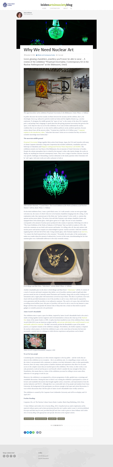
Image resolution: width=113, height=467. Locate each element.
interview (84, 232)
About (65, 8)
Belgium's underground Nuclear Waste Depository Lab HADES (61, 147)
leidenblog (56, 5)
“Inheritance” (72, 290)
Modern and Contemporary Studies (46, 55)
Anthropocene (29, 418)
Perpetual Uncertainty (31, 142)
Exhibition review (41, 418)
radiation (61, 418)
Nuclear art (52, 418)
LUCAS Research (43, 456)
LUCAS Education (43, 458)
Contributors (55, 8)
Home (44, 8)
